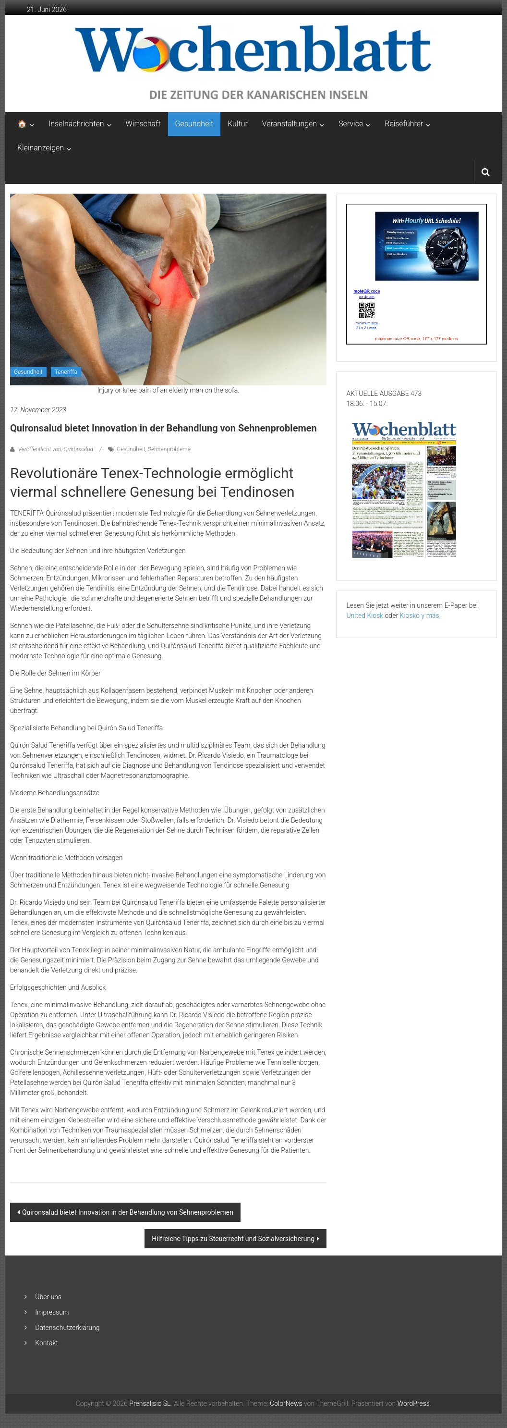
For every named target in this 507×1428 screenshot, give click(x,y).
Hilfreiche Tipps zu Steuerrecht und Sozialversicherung (233, 1239)
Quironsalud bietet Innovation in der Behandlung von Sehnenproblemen (127, 1212)
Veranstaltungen (289, 123)
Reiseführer (404, 123)
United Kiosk (364, 615)
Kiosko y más (419, 615)
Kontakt (46, 1343)
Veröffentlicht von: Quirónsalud (56, 449)
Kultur (238, 123)
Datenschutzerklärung (67, 1327)
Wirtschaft (143, 123)
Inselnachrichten (76, 123)
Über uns (48, 1297)
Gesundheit (194, 123)
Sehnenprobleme (169, 449)
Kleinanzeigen (40, 147)
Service (350, 123)
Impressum (52, 1312)
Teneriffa (66, 372)
